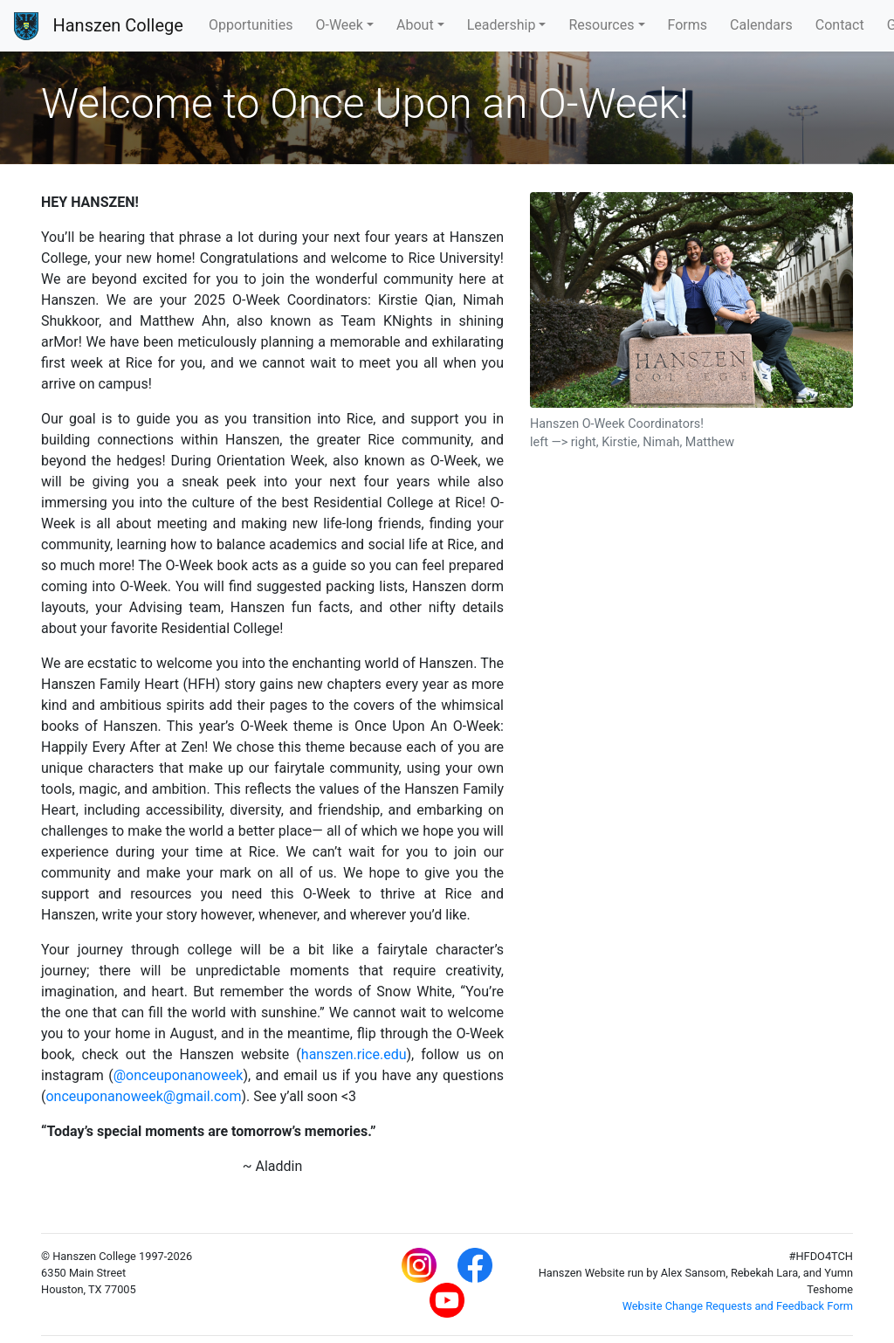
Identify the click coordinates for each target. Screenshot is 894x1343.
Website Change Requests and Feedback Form (737, 1305)
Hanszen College (117, 25)
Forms (688, 25)
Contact (839, 25)
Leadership (501, 25)
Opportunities (251, 25)
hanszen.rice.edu (354, 1054)
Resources (601, 25)
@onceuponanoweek (178, 1075)
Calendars (761, 25)
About (415, 25)
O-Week (338, 25)
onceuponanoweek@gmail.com (143, 1096)
